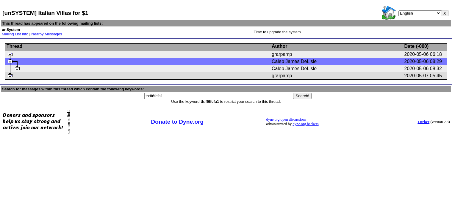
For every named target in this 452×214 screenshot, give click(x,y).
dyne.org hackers (305, 124)
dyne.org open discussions (286, 119)
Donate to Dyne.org (177, 122)
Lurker (423, 122)
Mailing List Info (15, 34)
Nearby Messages (46, 34)
